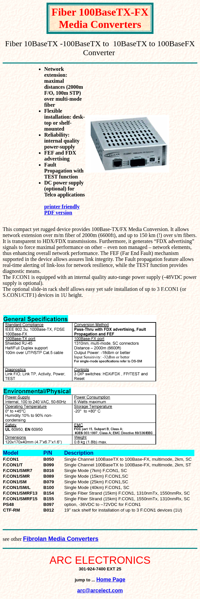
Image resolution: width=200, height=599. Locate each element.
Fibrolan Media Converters (60, 539)
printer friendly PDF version (62, 209)
